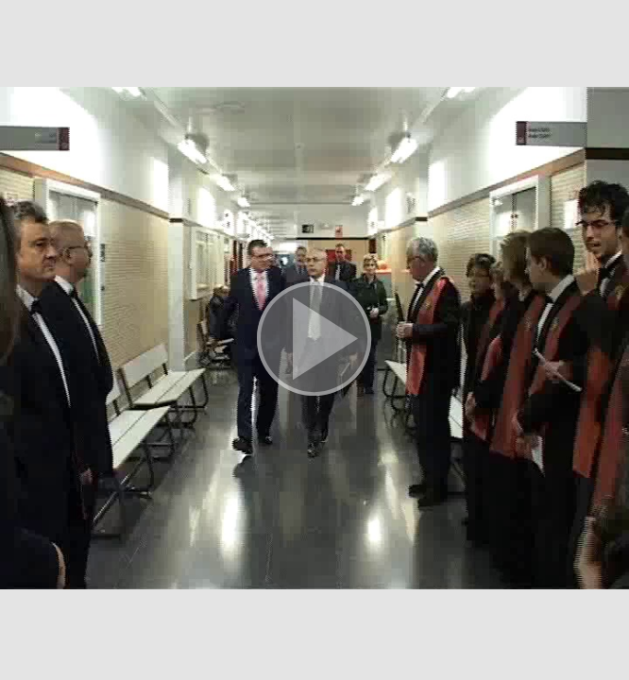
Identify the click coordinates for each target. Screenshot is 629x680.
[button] (314, 340)
